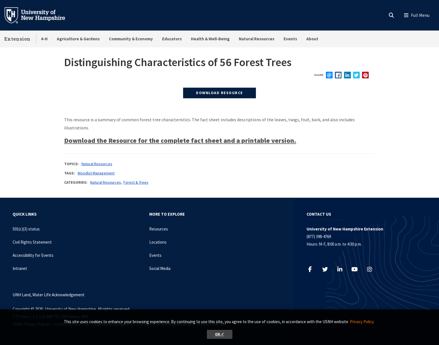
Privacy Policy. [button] (362, 321)
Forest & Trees (135, 182)
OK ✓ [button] (219, 334)
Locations (158, 242)
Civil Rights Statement (32, 242)
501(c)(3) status (26, 229)
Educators (172, 38)
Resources (158, 229)
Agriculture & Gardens (78, 38)
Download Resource (219, 92)
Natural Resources (256, 38)
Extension (17, 39)
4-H (44, 38)
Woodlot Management (96, 173)
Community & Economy (131, 38)
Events (290, 38)
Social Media (160, 268)
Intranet (20, 268)
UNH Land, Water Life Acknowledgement (49, 294)
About (312, 38)
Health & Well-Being (210, 38)
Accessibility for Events (33, 255)
